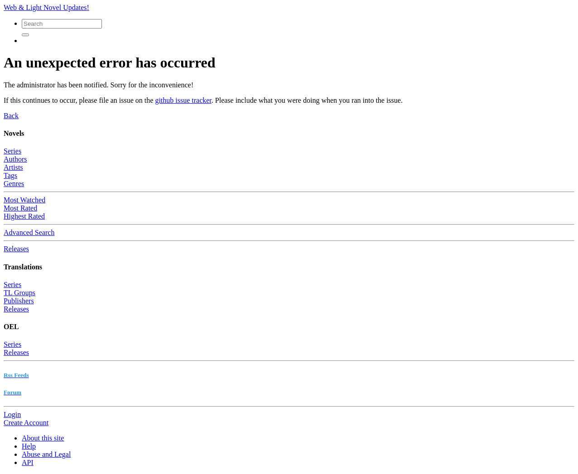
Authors (15, 159)
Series (12, 151)
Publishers (19, 301)
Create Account (26, 422)
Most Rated (20, 208)
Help (29, 446)
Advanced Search (29, 232)
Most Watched (24, 200)
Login (12, 414)
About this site (43, 438)
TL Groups (19, 293)
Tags (10, 175)
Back (11, 116)
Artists (13, 167)
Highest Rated (24, 216)
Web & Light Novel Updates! (46, 7)
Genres (14, 183)
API (28, 462)
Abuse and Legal (46, 454)
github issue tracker (183, 100)
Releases (16, 249)
